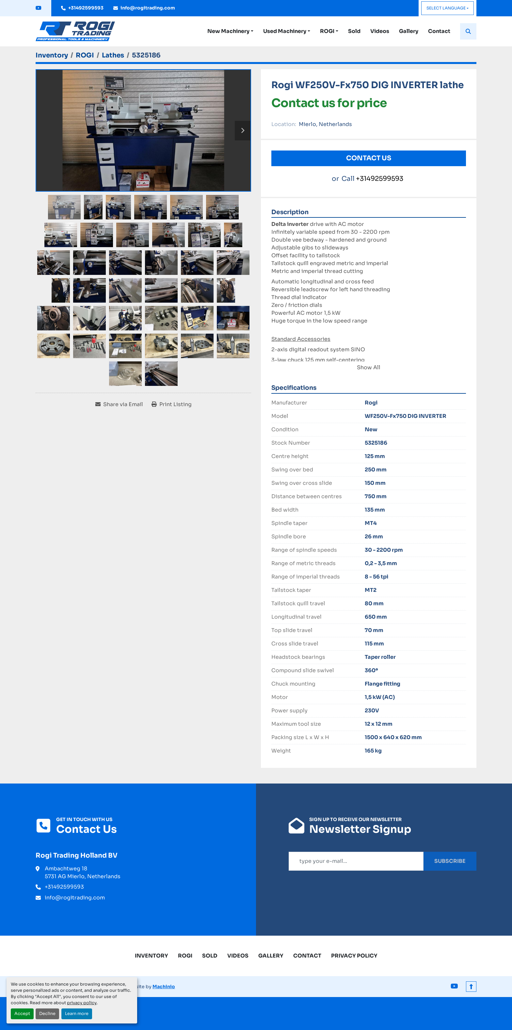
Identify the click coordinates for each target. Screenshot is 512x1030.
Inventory (151, 955)
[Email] (356, 861)
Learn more (76, 1013)
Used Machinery (284, 31)
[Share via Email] (119, 404)
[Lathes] (113, 55)
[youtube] (38, 8)
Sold (354, 31)
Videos (379, 31)
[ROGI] (85, 55)
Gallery (408, 31)
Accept (22, 1013)
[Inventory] (52, 55)
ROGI (327, 31)
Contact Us (368, 158)
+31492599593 (86, 8)
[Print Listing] (171, 404)
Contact (439, 31)
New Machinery (228, 31)
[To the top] (471, 986)
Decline (47, 1013)
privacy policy (82, 1003)
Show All (368, 367)
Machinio (163, 987)
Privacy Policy (354, 955)
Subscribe (450, 861)
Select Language (446, 8)
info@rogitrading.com (147, 8)
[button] (230, 31)
